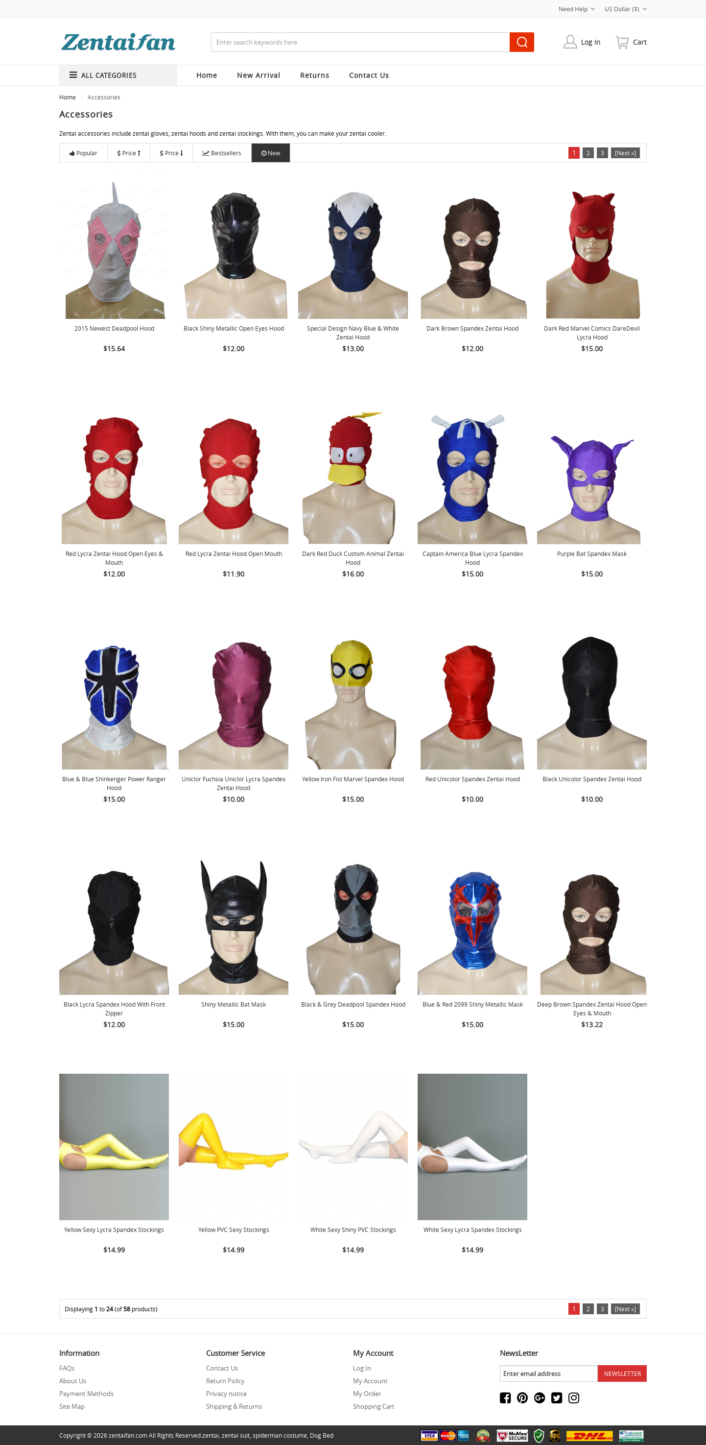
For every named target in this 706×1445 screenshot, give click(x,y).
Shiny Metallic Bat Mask (233, 1004)
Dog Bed (321, 1435)
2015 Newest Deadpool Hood (114, 328)
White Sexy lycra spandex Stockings (473, 1229)
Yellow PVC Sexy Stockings (233, 1229)
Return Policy (225, 1380)
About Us (72, 1380)
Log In (591, 42)
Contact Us (222, 1368)
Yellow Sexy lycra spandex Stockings (114, 1229)
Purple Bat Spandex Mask (592, 553)
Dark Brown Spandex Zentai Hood (472, 328)
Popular (83, 153)
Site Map (72, 1406)
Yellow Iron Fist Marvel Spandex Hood (353, 779)
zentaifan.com (128, 1435)
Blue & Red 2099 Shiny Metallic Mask (473, 1004)
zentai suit (236, 1435)
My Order (367, 1393)
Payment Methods (86, 1393)
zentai (210, 1435)
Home (206, 75)
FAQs (66, 1368)
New (270, 153)
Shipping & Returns (234, 1406)
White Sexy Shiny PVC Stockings (353, 1229)
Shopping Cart (374, 1406)
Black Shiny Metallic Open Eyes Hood (234, 328)
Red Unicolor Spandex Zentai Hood (472, 779)
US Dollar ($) (626, 9)
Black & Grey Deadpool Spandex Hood (353, 1004)
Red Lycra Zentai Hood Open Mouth (234, 553)
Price (129, 153)
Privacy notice (226, 1393)
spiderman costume (280, 1435)
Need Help (577, 9)
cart (640, 42)
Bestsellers (222, 153)
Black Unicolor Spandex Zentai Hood (591, 779)
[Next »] (625, 153)
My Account (370, 1380)
